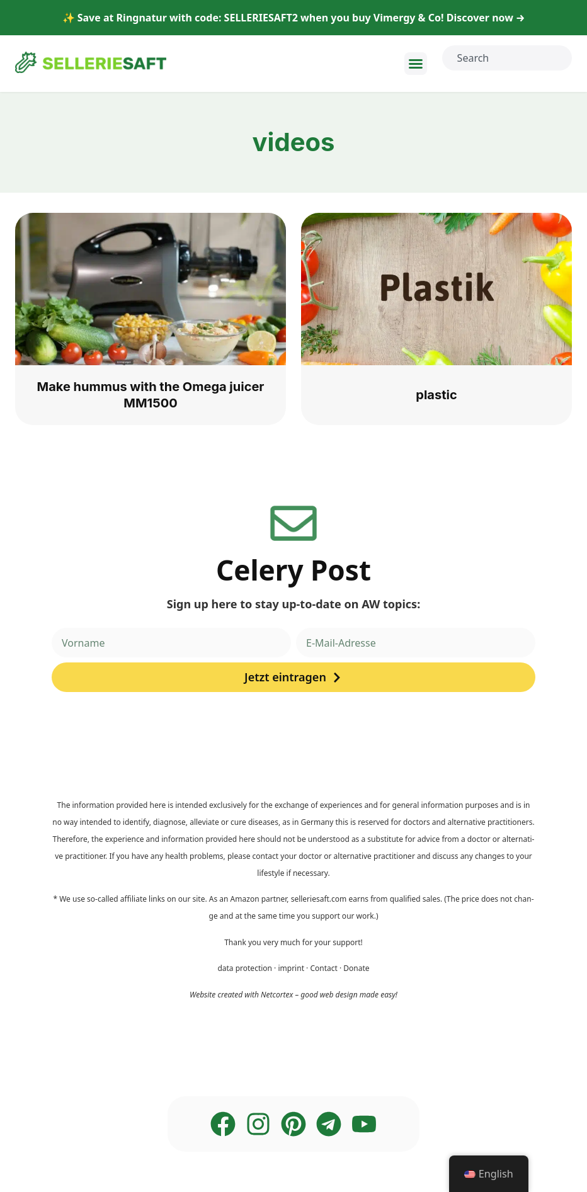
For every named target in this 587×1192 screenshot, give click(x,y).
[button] (415, 63)
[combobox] (507, 58)
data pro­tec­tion (244, 968)
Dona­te (356, 968)
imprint (291, 968)
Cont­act (323, 968)
